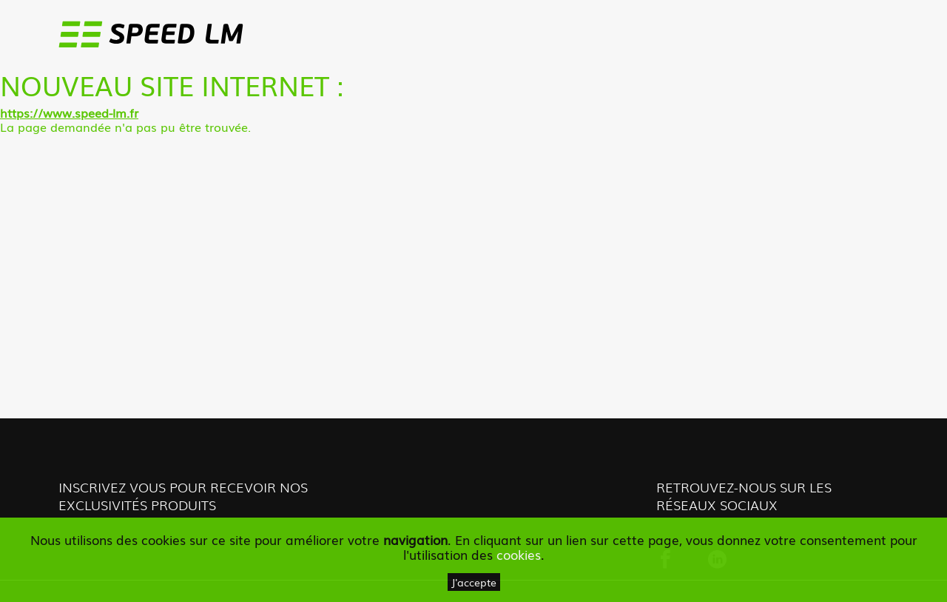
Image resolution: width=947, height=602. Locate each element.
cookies (518, 554)
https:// (21, 112)
